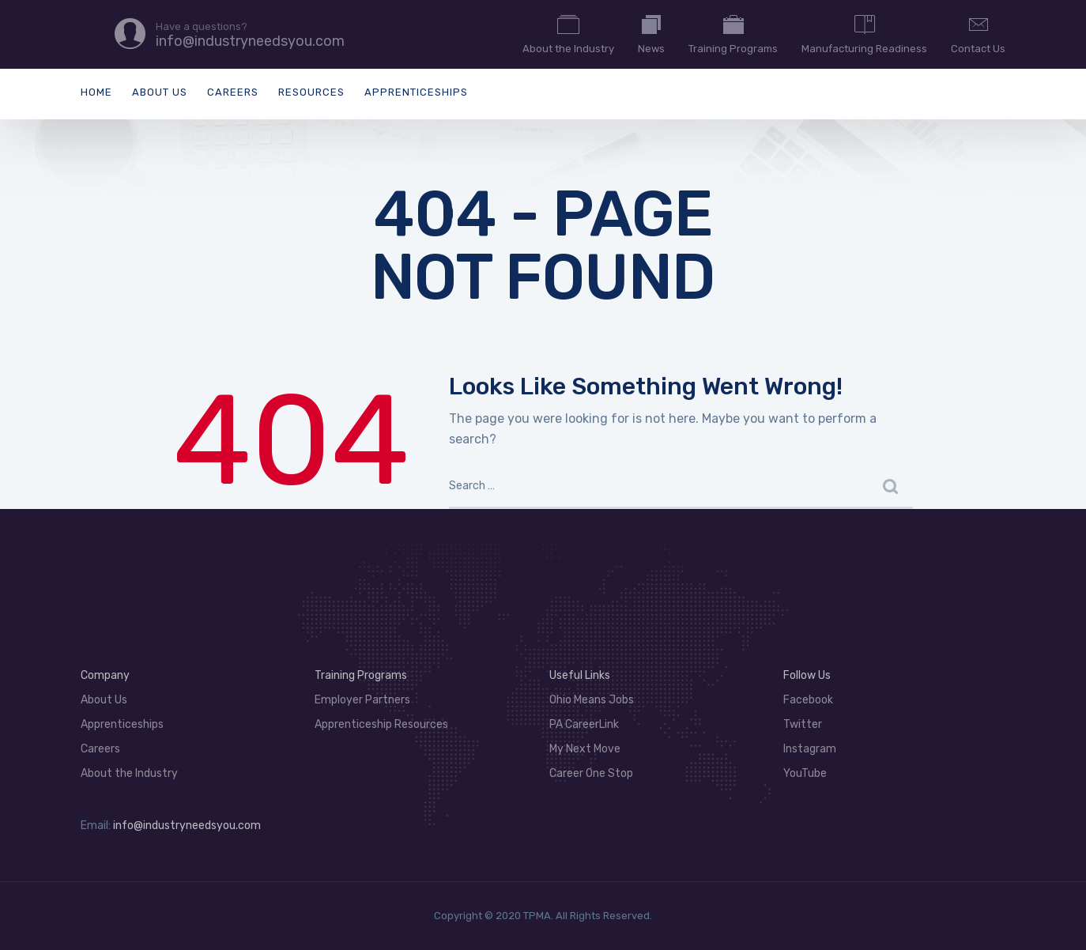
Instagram (809, 749)
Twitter (802, 724)
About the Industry (568, 33)
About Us (159, 92)
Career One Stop (591, 773)
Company (105, 675)
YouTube (805, 773)
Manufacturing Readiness (864, 33)
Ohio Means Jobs (591, 700)
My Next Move (584, 749)
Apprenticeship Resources (381, 724)
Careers (232, 92)
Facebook (808, 700)
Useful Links (579, 675)
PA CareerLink (584, 724)
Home (96, 92)
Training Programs (733, 33)
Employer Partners (362, 700)
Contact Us (978, 33)
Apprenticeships (416, 92)
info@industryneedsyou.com (187, 825)
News (651, 33)
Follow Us (807, 675)
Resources (311, 92)
